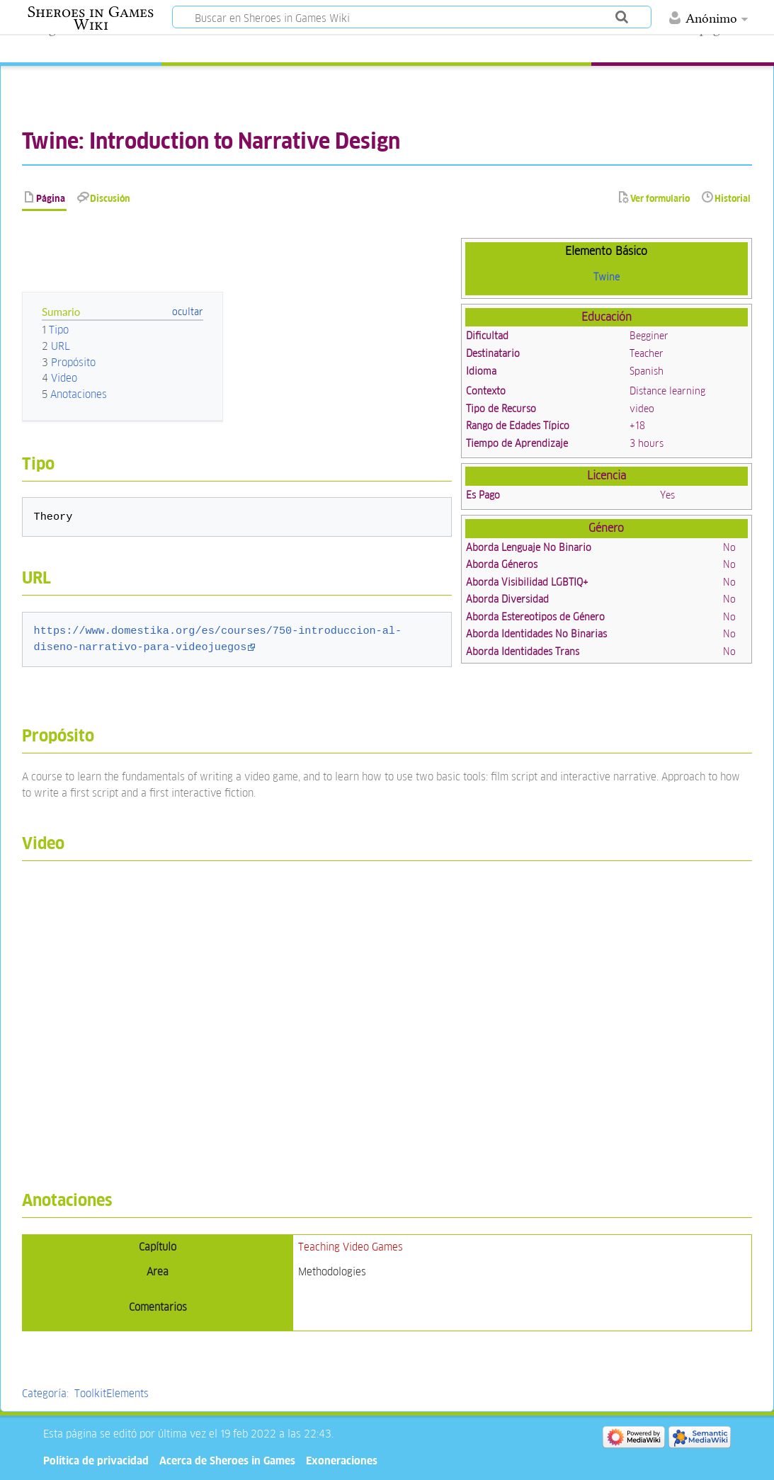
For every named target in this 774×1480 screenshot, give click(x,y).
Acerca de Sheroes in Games (227, 1460)
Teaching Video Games (350, 1246)
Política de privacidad (96, 1460)
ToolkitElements (111, 1393)
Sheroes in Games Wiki (91, 18)
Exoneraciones (341, 1460)
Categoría (44, 1393)
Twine (606, 277)
